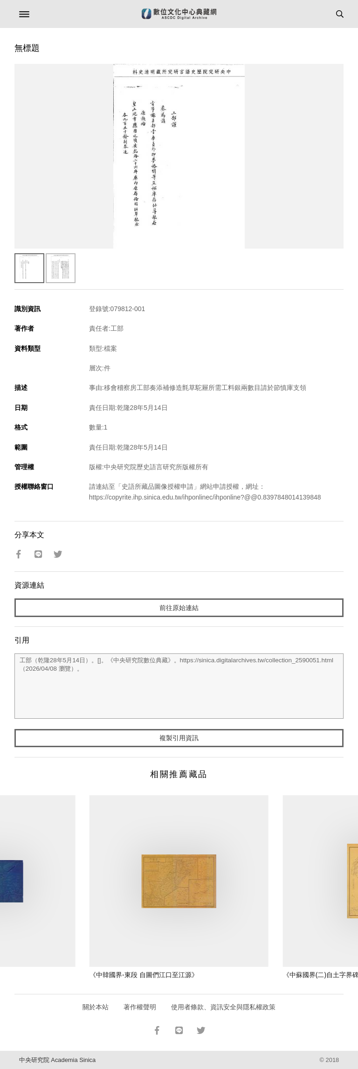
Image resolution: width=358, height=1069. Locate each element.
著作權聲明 (140, 1007)
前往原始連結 (179, 607)
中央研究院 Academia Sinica (57, 1059)
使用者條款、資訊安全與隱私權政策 (223, 1007)
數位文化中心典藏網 (179, 14)
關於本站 (96, 1007)
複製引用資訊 (179, 738)
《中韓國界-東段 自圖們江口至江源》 (144, 975)
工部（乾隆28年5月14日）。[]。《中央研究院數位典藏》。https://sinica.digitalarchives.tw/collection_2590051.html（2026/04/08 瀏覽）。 (179, 686)
